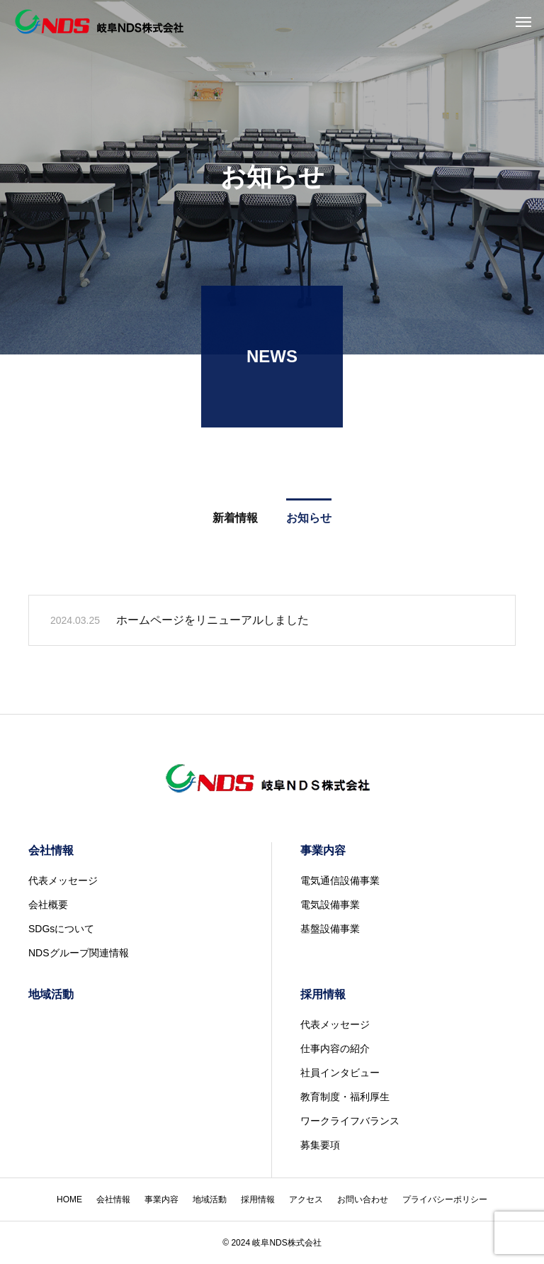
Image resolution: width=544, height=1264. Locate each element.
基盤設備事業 (330, 928)
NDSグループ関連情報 (78, 952)
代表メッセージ (63, 880)
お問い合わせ (362, 1199)
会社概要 (48, 904)
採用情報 (323, 994)
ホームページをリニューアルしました (212, 623)
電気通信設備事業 (340, 880)
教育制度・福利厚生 (345, 1096)
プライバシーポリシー (444, 1199)
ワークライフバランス (350, 1120)
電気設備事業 (330, 904)
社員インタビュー (340, 1072)
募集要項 (320, 1145)
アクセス (306, 1199)
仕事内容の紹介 (335, 1048)
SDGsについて (61, 928)
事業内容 (323, 850)
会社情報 (51, 850)
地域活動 (51, 994)
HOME (69, 1199)
